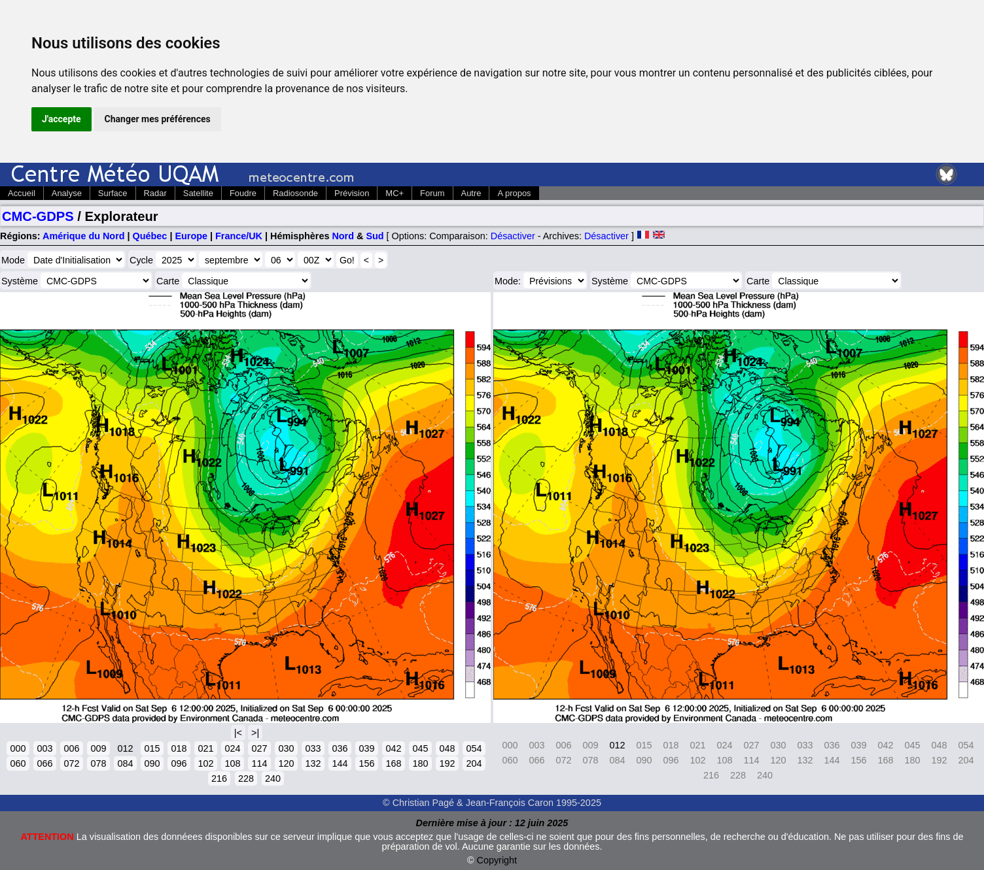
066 (44, 763)
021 (205, 748)
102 (205, 763)
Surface (113, 193)
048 (447, 748)
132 (313, 763)
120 (286, 763)
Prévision (351, 193)
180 (420, 763)
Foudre (243, 193)
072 (71, 763)
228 (246, 778)
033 (313, 748)
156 (366, 763)
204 (474, 763)
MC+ (394, 193)
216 (219, 778)
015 (152, 748)
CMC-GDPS (38, 216)
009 (98, 748)
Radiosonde (295, 193)
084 (125, 763)
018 (178, 748)
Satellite (198, 193)
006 (71, 748)
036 (339, 748)
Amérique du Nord (84, 236)
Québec (150, 236)
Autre (471, 193)
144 (339, 763)
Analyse (67, 193)
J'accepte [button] (61, 119)
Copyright (497, 860)
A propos (514, 193)
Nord (343, 236)
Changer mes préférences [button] (158, 119)
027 (259, 748)
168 (393, 763)
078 (98, 763)
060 (18, 763)
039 (366, 748)
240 (273, 778)
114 (259, 763)
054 (474, 748)
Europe (191, 236)
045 (420, 748)
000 (18, 748)
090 (152, 763)
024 (232, 748)
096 (178, 763)
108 (232, 763)
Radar (155, 193)
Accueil (21, 193)
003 (44, 748)
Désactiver (513, 236)
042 (393, 748)
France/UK (238, 236)
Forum (432, 193)
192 (447, 763)
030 (286, 748)
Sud (374, 236)
